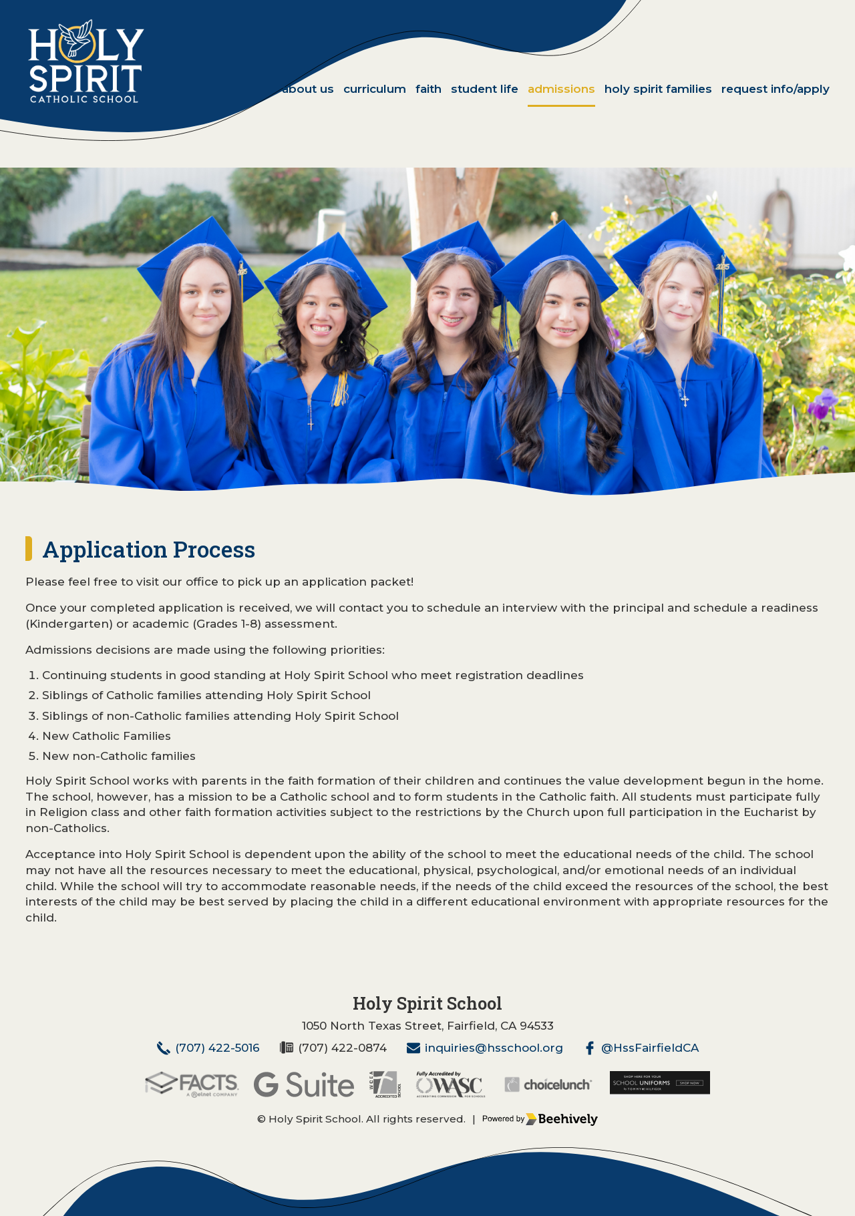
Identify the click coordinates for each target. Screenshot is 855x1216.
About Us (308, 88)
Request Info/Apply (775, 88)
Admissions (561, 88)
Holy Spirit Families (658, 88)
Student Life (484, 88)
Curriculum (374, 88)
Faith (428, 88)
